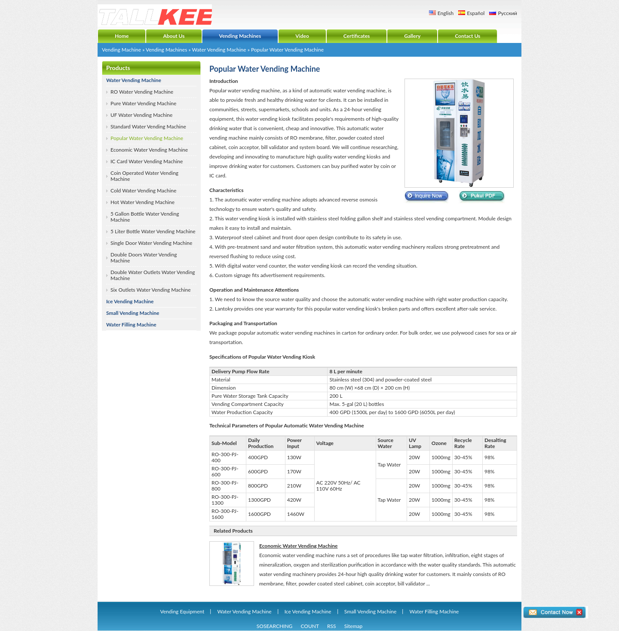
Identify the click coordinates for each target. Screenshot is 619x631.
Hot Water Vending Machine (142, 202)
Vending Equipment (182, 611)
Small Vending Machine (132, 313)
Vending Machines (166, 49)
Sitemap (353, 626)
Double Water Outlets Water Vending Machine (152, 275)
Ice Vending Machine (129, 301)
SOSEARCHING (275, 626)
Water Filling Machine (131, 324)
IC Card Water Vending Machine (146, 161)
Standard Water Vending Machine (148, 126)
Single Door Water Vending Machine (151, 243)
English (446, 13)
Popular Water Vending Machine (146, 138)
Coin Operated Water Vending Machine (144, 176)
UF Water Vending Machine (141, 115)
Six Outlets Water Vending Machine (150, 290)
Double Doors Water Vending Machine (143, 257)
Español (475, 13)
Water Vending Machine (219, 49)
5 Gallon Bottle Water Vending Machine (144, 216)
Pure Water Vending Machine (143, 103)
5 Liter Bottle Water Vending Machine (153, 231)
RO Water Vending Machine (141, 91)
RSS (331, 626)
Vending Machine (121, 49)
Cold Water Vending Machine (143, 190)
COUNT (309, 626)
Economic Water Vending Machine (149, 149)
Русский (507, 13)
